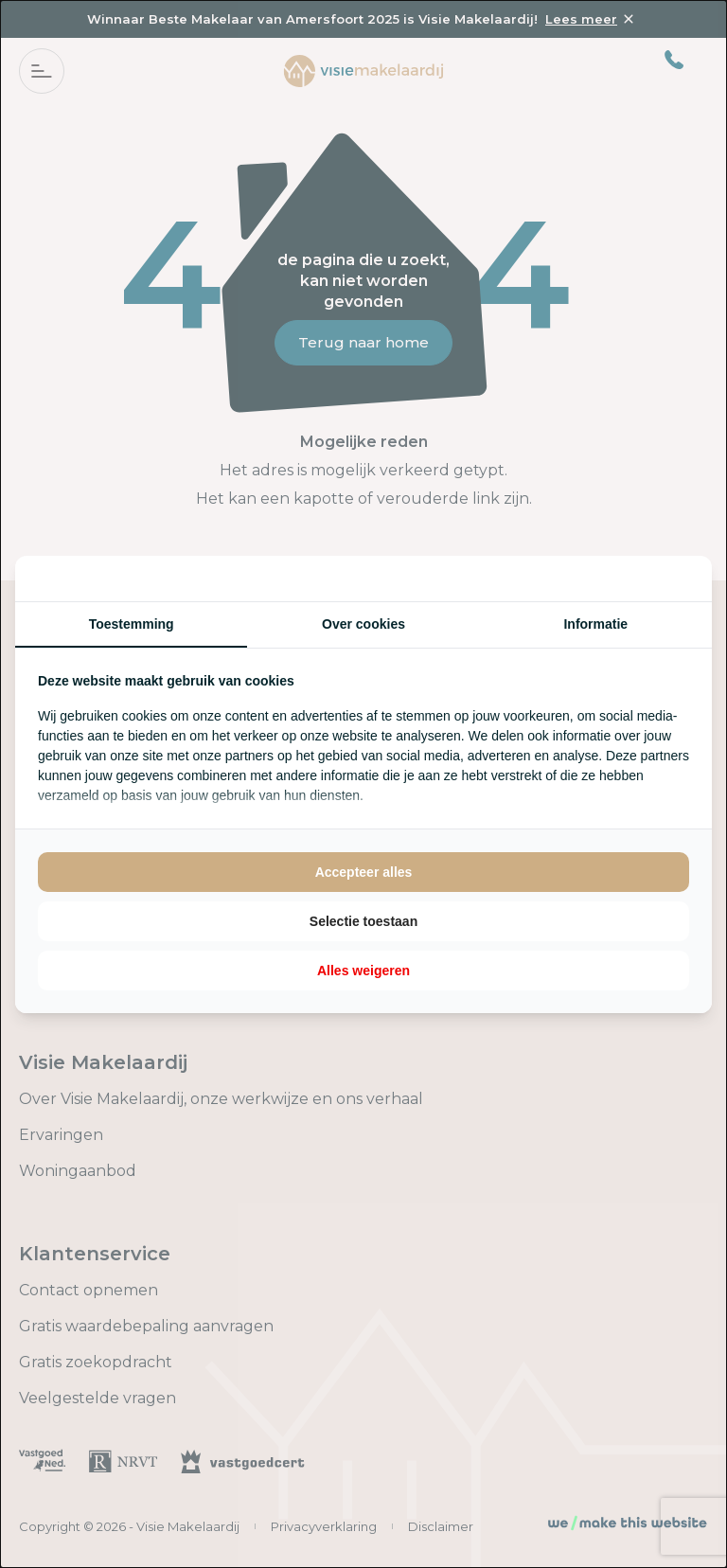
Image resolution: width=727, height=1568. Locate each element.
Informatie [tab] (595, 624)
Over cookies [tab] (363, 624)
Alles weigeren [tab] (363, 970)
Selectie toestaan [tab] (363, 921)
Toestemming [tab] (131, 624)
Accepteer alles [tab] (364, 872)
